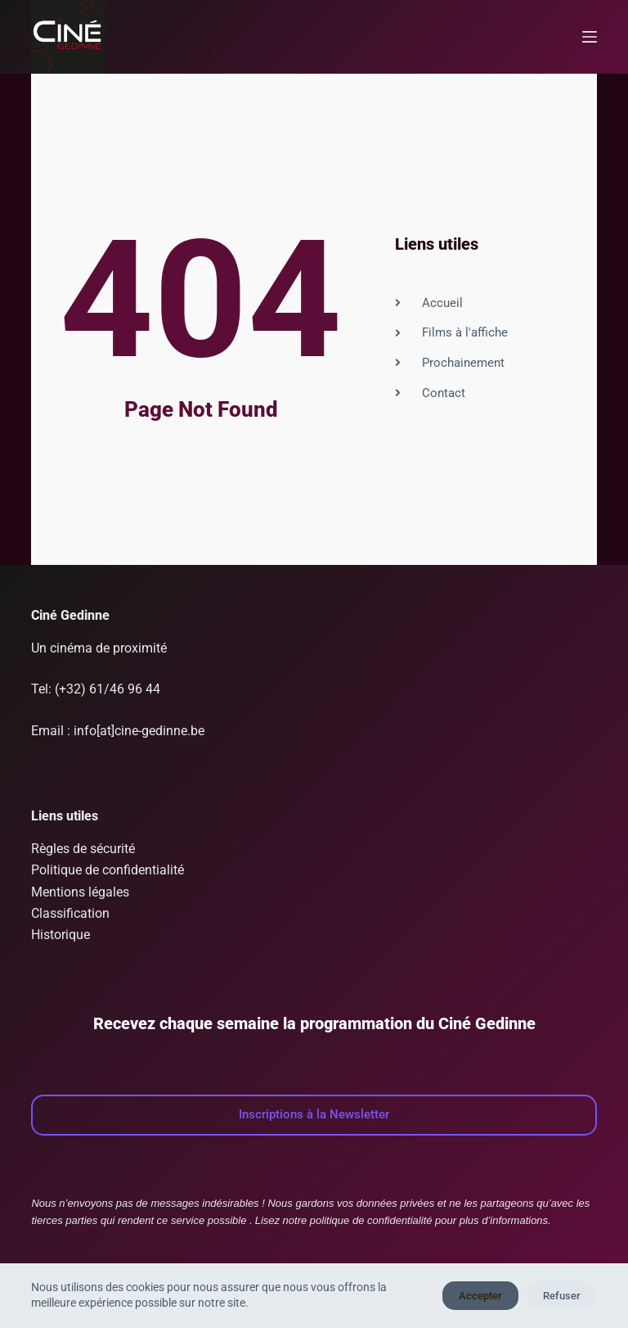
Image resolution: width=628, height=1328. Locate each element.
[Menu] (589, 36)
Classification (70, 913)
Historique (60, 934)
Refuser (562, 1296)
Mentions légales (80, 892)
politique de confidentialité (371, 1220)
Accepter (480, 1296)
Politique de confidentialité (107, 870)
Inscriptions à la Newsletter (314, 1114)
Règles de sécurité (83, 848)
